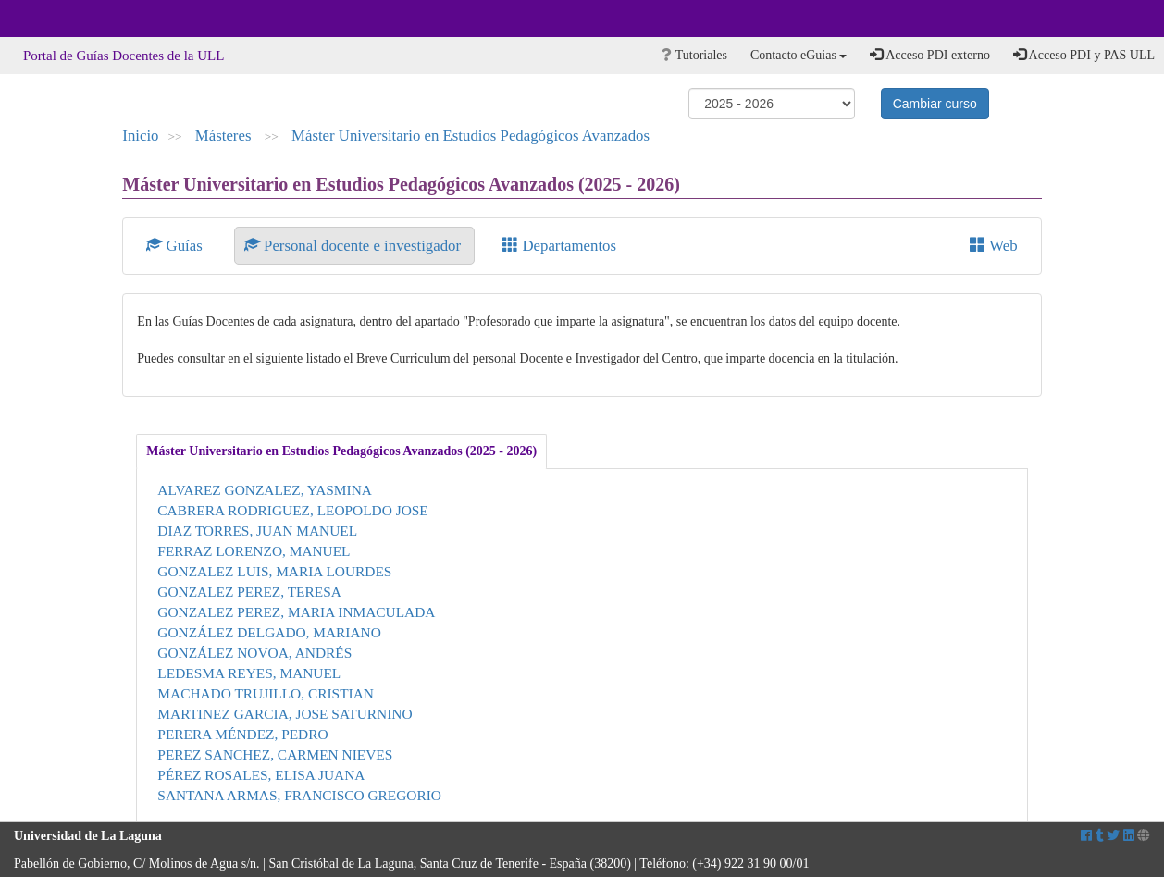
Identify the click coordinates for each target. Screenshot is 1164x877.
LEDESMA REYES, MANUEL (249, 673)
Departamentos (559, 245)
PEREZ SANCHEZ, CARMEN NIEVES (274, 754)
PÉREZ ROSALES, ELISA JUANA (261, 775)
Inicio (140, 135)
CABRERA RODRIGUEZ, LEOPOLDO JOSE (292, 510)
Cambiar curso (935, 103)
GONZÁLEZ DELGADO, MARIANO (269, 632)
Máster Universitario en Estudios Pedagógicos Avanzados (470, 135)
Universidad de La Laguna (65, 18)
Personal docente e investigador (354, 245)
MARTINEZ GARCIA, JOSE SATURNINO (284, 714)
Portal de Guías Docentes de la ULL (123, 55)
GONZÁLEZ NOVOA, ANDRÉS (254, 653)
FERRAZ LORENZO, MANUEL (253, 551)
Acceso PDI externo (929, 54)
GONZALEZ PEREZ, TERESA (249, 591)
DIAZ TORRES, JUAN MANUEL (257, 530)
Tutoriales (694, 55)
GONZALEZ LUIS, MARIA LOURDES (274, 571)
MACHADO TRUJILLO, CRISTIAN (265, 693)
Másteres (225, 135)
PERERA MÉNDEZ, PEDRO (242, 734)
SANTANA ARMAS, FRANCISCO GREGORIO (299, 795)
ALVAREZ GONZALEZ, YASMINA (264, 490)
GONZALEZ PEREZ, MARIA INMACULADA (296, 612)
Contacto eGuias (798, 55)
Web (993, 245)
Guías (176, 245)
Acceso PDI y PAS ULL (1084, 54)
